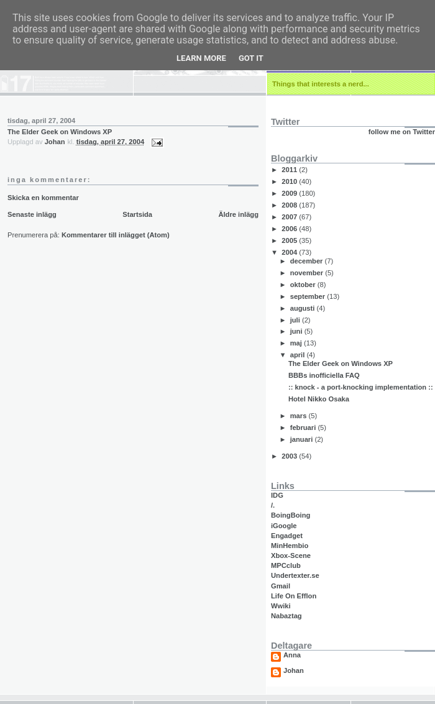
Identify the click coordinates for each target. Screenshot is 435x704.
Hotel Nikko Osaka (318, 399)
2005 (290, 240)
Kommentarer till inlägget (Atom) (116, 235)
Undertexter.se (295, 575)
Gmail (280, 586)
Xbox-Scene (291, 555)
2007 (290, 217)
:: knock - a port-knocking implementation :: (360, 387)
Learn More (201, 58)
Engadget (287, 535)
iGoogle (284, 525)
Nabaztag (286, 615)
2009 (290, 193)
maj (297, 343)
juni (297, 331)
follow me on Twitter (402, 131)
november (308, 273)
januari (302, 439)
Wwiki (281, 606)
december (307, 261)
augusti (303, 308)
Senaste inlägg (32, 214)
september (308, 296)
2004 (290, 252)
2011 (290, 169)
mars (299, 415)
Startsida (137, 214)
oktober (304, 284)
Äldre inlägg (238, 214)
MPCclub (286, 565)
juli (296, 320)
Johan (293, 670)
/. (273, 505)
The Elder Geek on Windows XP (59, 131)
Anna (292, 655)
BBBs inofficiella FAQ (324, 375)
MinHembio (289, 545)
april (298, 355)
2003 (290, 456)
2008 (290, 205)
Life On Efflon (293, 596)
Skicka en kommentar (43, 197)
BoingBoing (290, 515)
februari (304, 427)
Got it (251, 58)
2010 (290, 181)
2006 (290, 228)
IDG (277, 495)
